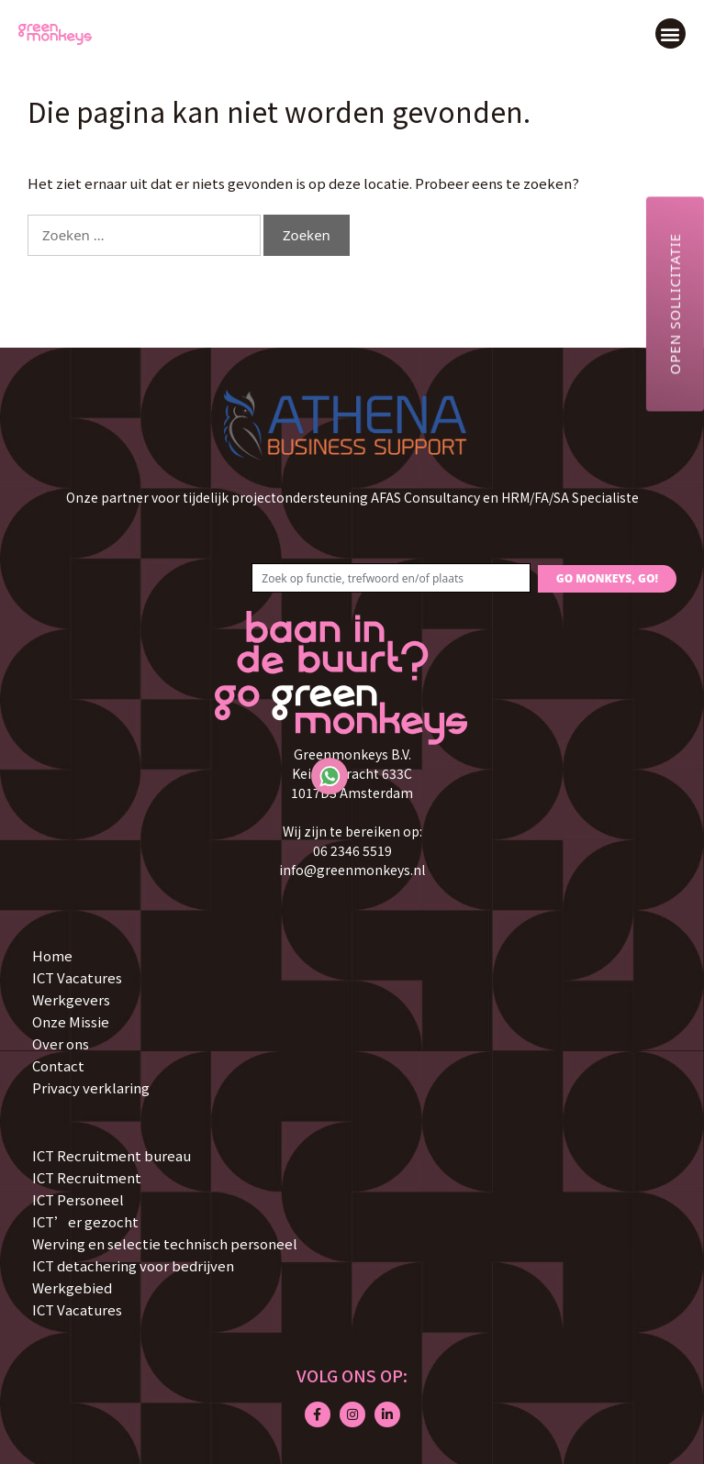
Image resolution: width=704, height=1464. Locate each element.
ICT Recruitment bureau (111, 1155)
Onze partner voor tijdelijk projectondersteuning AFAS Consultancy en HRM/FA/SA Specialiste (352, 497)
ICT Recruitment (86, 1177)
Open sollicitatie (674, 303)
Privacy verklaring (91, 1087)
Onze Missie (70, 1021)
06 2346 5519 (352, 850)
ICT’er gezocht (85, 1221)
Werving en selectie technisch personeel (164, 1243)
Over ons (60, 1043)
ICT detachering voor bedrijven (133, 1265)
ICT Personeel (78, 1199)
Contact (58, 1065)
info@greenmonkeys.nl (352, 869)
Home (52, 955)
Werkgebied (72, 1287)
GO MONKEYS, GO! (607, 578)
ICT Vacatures (77, 977)
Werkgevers (71, 999)
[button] (670, 33)
